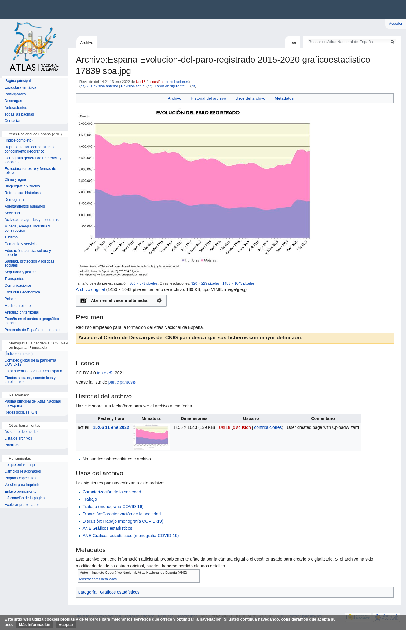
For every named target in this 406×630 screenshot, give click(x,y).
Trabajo (89, 499)
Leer (292, 42)
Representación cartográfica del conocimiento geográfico (30, 149)
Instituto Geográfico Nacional (98, 9)
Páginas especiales (20, 478)
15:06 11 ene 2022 (111, 427)
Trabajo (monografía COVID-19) (112, 506)
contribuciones (177, 81)
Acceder (395, 23)
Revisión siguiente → (172, 86)
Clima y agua (15, 180)
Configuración (159, 301)
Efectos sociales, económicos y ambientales (30, 380)
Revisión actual (133, 86)
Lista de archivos (18, 438)
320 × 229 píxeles (205, 283)
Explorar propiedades (22, 505)
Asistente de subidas (21, 432)
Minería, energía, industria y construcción (27, 228)
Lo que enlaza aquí (20, 465)
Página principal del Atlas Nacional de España (33, 404)
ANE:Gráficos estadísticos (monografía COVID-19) (130, 535)
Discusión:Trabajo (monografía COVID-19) (122, 521)
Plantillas (12, 445)
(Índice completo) (19, 140)
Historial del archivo (208, 98)
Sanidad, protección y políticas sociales (29, 264)
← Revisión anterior (102, 86)
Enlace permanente (20, 492)
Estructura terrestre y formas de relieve (30, 171)
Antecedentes (16, 108)
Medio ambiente (18, 306)
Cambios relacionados (23, 471)
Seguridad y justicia (20, 272)
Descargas (13, 101)
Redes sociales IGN (21, 412)
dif (82, 86)
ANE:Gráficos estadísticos (107, 528)
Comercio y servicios (21, 244)
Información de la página (25, 498)
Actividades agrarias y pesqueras (32, 220)
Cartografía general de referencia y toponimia (33, 160)
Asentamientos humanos (25, 206)
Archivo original (90, 289)
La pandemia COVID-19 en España (33, 371)
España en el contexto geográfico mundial (32, 321)
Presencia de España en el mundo (32, 330)
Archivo (174, 98)
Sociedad (12, 213)
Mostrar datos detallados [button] (98, 579)
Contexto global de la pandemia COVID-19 (30, 363)
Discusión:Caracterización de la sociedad (121, 513)
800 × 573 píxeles (144, 283)
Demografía (14, 200)
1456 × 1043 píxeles (238, 283)
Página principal (18, 81)
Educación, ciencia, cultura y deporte (28, 253)
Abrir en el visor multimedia (119, 300)
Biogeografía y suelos (22, 186)
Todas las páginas (19, 114)
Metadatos (284, 98)
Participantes (15, 94)
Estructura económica (22, 292)
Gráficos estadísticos (120, 592)
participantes (120, 382)
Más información (34, 624)
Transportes (14, 279)
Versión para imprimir (22, 485)
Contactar (12, 121)
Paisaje (10, 299)
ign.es (102, 372)
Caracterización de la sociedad (111, 491)
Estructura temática (20, 88)
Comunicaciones (18, 286)
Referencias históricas (23, 193)
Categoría (87, 592)
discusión (155, 81)
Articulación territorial (22, 313)
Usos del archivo (250, 98)
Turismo (11, 237)
